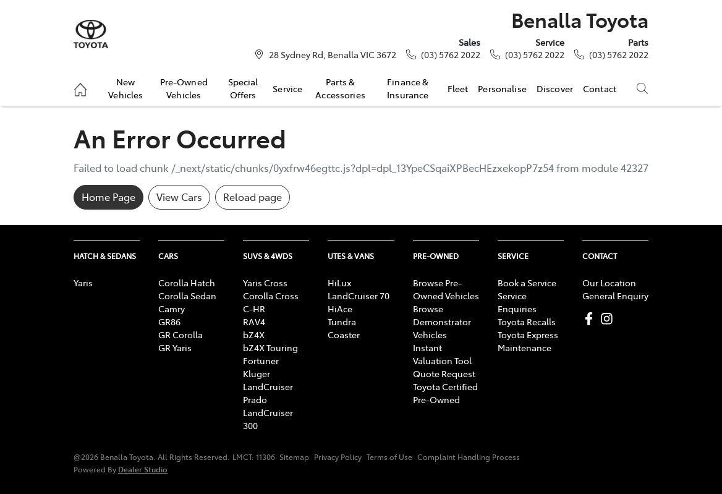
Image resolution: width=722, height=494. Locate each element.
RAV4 (254, 321)
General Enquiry (615, 295)
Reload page (252, 196)
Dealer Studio (143, 469)
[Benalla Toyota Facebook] (591, 318)
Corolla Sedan (187, 295)
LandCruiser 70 (358, 295)
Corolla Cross (271, 295)
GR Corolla (180, 334)
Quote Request (444, 373)
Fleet (458, 88)
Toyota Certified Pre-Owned (445, 393)
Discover (555, 88)
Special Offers (243, 87)
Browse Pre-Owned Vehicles (446, 289)
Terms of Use (389, 457)
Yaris (83, 282)
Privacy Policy (338, 457)
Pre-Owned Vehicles (184, 87)
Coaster (344, 334)
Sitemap (294, 457)
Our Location (609, 282)
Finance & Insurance (407, 87)
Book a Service (527, 282)
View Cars (179, 196)
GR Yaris (175, 347)
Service (287, 88)
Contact (599, 88)
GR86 (169, 321)
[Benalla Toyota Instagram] (609, 318)
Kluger (256, 373)
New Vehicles (125, 87)
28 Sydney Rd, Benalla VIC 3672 (332, 54)
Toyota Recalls (527, 321)
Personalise (502, 88)
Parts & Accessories (340, 87)
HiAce (340, 308)
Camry (171, 308)
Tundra (342, 321)
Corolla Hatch (186, 282)
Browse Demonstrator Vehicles (442, 321)
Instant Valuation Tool (442, 354)
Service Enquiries (517, 302)
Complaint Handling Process (468, 457)
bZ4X (254, 334)
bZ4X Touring (270, 347)
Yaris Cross (265, 282)
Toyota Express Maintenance (528, 341)
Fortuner (261, 360)
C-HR (254, 308)
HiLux (339, 282)
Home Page (108, 196)
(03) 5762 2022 (450, 54)
